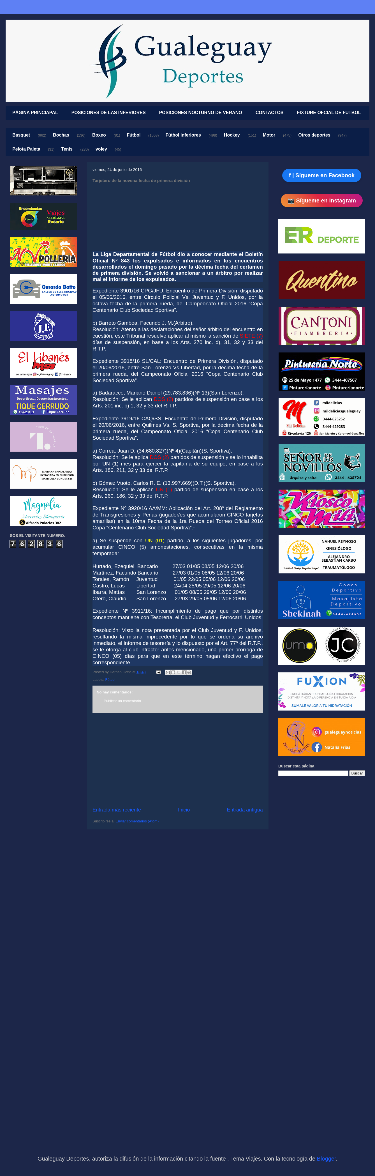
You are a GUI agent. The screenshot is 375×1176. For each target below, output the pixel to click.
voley (101, 149)
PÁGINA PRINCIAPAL (35, 112)
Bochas (61, 135)
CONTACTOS (270, 112)
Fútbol (134, 135)
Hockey (232, 135)
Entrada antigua (245, 810)
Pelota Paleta (26, 149)
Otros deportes (314, 135)
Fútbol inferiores (183, 135)
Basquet (21, 135)
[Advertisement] (177, 760)
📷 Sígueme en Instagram (322, 200)
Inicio (184, 810)
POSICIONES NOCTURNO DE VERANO (200, 112)
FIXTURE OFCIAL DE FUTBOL (329, 112)
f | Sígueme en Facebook (322, 175)
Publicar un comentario (122, 701)
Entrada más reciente (116, 810)
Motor (269, 135)
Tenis (67, 149)
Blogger (326, 1159)
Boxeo (99, 135)
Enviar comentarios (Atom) (137, 821)
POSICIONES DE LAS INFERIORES (108, 112)
